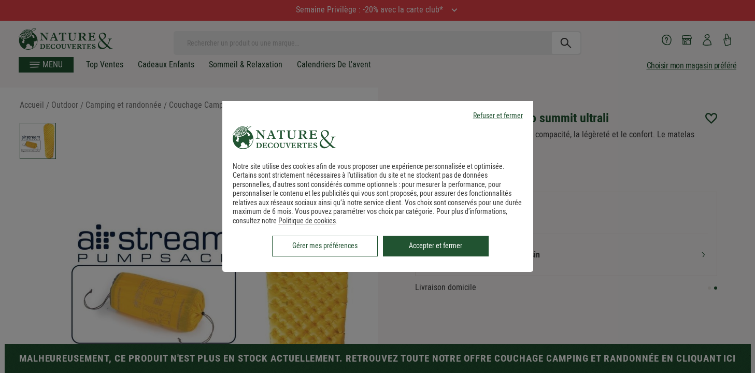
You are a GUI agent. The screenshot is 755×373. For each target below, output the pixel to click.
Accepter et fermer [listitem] (435, 245)
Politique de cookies (307, 221)
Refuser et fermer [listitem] (498, 115)
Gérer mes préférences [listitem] (325, 245)
